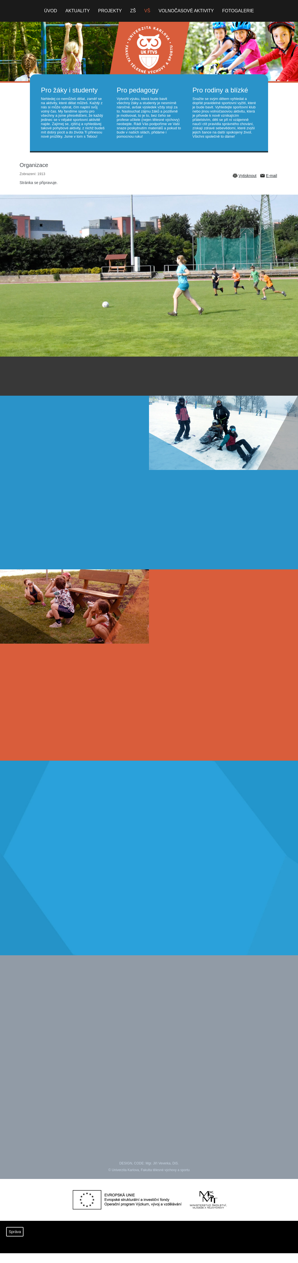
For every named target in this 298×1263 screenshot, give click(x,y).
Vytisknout (247, 175)
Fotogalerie (238, 10)
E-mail (271, 175)
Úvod (50, 10)
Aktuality (77, 10)
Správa (15, 1231)
